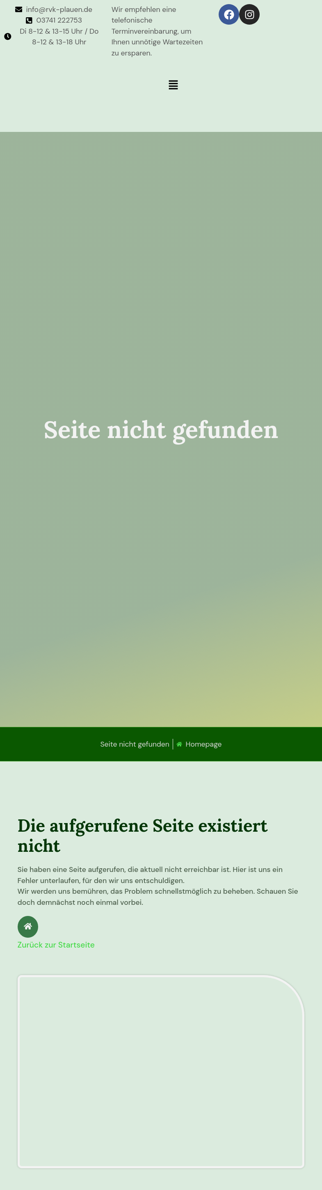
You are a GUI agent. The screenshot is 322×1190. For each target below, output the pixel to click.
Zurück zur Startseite (56, 945)
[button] (239, 85)
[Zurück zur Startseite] (28, 927)
